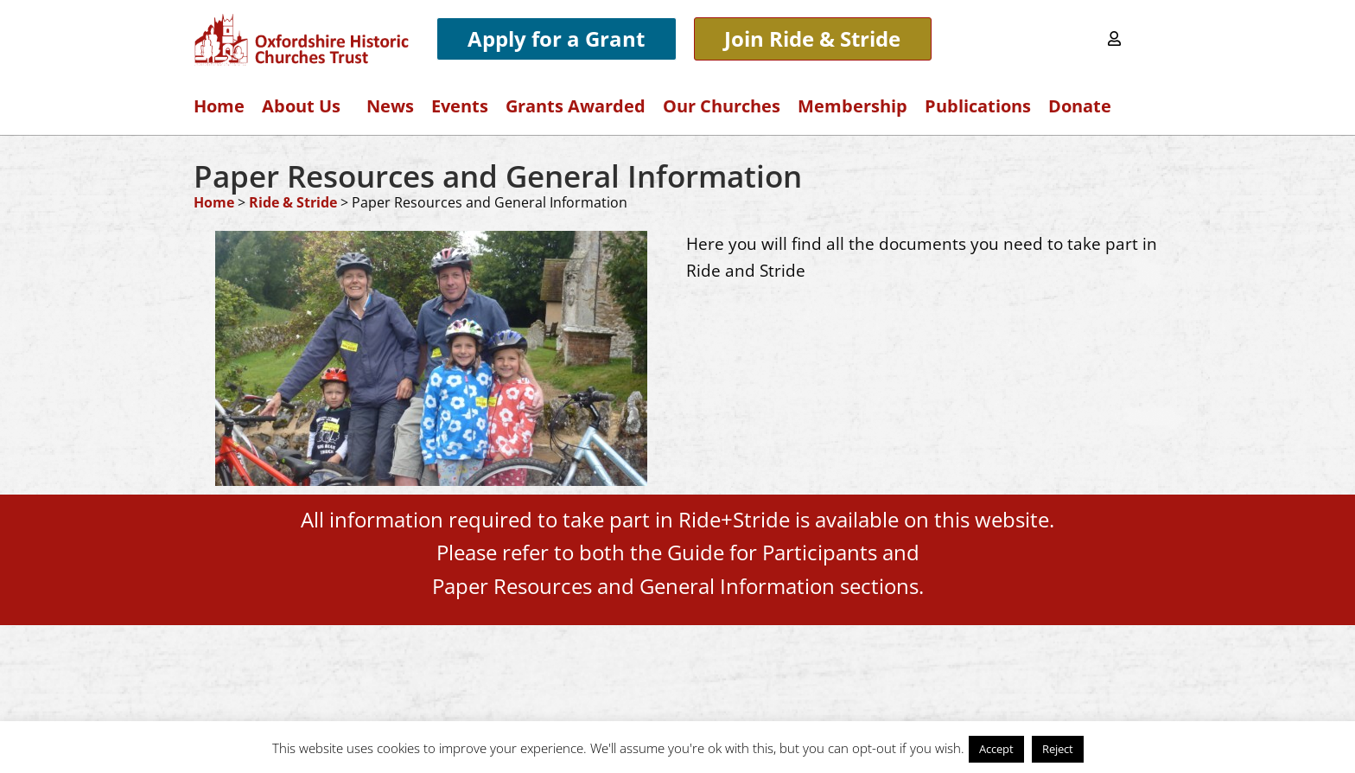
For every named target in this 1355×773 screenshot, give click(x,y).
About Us (305, 106)
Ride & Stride (293, 202)
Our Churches (721, 106)
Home (219, 106)
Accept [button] (996, 749)
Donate (1079, 106)
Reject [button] (1057, 749)
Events (459, 106)
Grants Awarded (576, 106)
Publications (978, 106)
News (390, 106)
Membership (852, 106)
